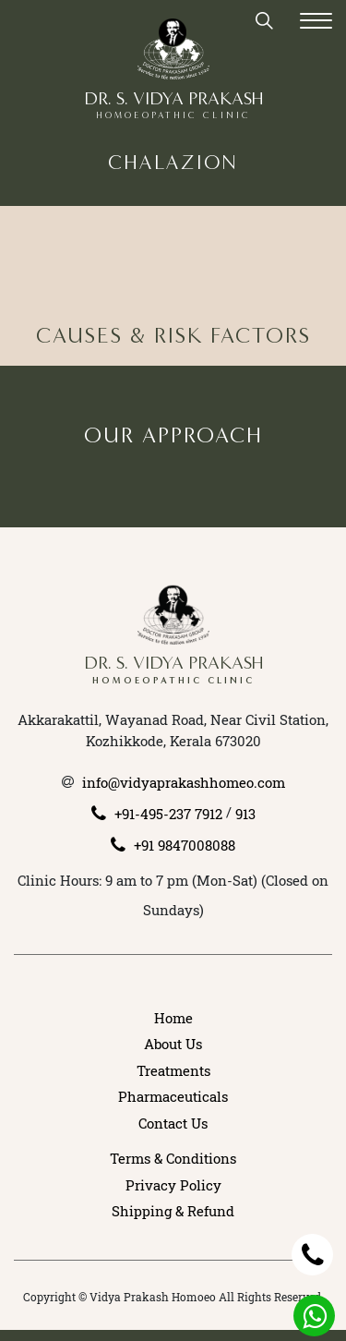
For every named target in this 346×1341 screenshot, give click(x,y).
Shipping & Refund (173, 1211)
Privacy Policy (173, 1185)
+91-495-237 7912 (168, 813)
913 (245, 813)
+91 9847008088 (184, 845)
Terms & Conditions (173, 1158)
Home (173, 1018)
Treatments (173, 1070)
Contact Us (173, 1123)
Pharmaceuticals (173, 1096)
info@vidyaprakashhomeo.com (183, 782)
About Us (173, 1043)
